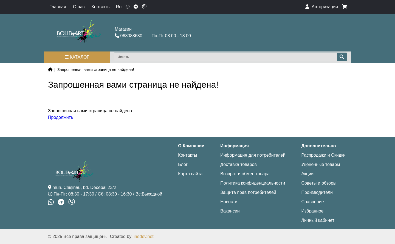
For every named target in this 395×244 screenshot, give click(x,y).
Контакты (101, 6)
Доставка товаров (238, 164)
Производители (317, 192)
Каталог (77, 57)
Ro (119, 6)
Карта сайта (190, 173)
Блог (183, 164)
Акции (307, 173)
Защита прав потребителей (248, 192)
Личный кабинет (317, 220)
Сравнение (312, 201)
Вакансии (230, 211)
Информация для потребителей (252, 155)
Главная (57, 6)
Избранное (312, 211)
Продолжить (60, 117)
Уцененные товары (320, 164)
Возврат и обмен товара (245, 173)
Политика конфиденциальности (252, 183)
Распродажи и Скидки (323, 155)
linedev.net (143, 236)
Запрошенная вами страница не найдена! (95, 69)
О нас (79, 6)
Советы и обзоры (318, 183)
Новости (228, 201)
